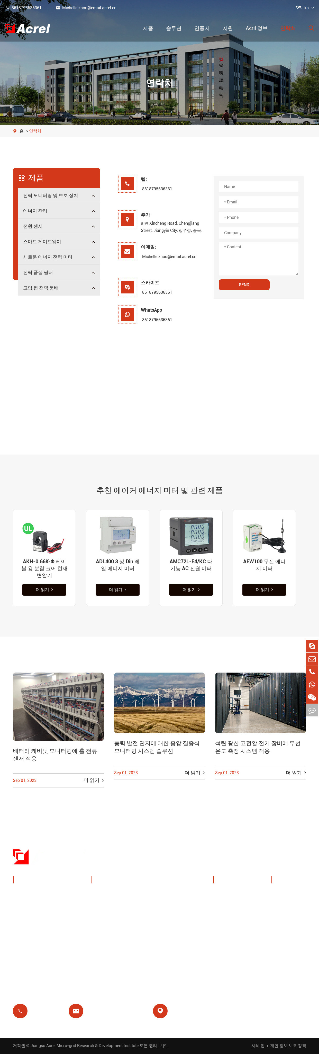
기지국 (104, 919)
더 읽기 (44, 590)
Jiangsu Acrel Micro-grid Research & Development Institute (85, 1045)
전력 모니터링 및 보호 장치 (50, 195)
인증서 (202, 28)
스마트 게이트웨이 (42, 241)
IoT (154, 907)
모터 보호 (161, 919)
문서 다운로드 (291, 894)
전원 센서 (33, 226)
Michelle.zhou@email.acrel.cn (86, 8)
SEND (244, 284)
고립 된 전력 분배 (41, 287)
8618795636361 (23, 8)
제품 (148, 28)
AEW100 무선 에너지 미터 (264, 565)
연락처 (288, 28)
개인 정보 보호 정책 (288, 1045)
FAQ (281, 919)
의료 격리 (161, 931)
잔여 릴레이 (109, 931)
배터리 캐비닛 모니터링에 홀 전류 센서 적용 (55, 755)
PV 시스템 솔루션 (115, 907)
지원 (228, 28)
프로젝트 (228, 931)
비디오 (284, 907)
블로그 (284, 931)
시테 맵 (258, 1045)
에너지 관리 (35, 210)
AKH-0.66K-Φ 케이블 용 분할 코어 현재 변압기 (44, 568)
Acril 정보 (257, 28)
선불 (102, 944)
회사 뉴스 (229, 919)
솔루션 (173, 28)
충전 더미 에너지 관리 (119, 894)
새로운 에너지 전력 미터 (47, 257)
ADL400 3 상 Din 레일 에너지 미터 (118, 565)
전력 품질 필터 (38, 272)
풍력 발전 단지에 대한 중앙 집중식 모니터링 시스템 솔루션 (157, 748)
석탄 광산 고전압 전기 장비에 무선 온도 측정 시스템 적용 (258, 748)
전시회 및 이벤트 (236, 907)
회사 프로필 (231, 894)
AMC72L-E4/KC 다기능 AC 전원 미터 (191, 565)
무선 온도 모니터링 (170, 894)
